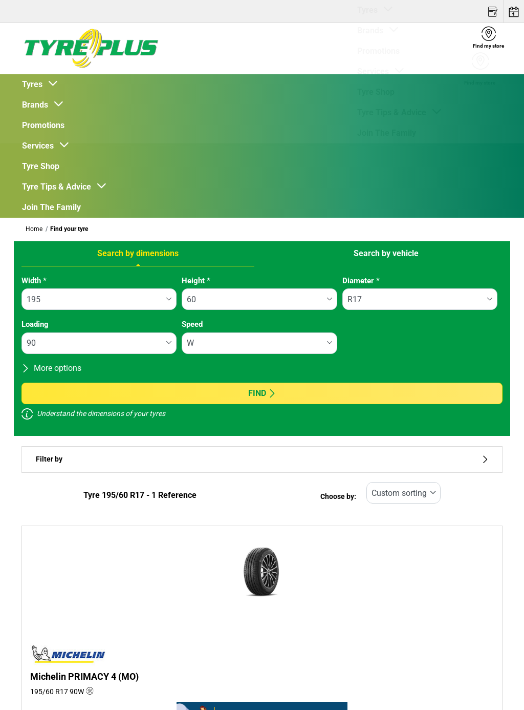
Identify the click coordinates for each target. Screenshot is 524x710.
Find (262, 393)
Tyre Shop (40, 166)
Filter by (262, 459)
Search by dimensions (138, 253)
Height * (196, 280)
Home (34, 229)
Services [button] (40, 146)
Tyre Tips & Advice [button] (58, 187)
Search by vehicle (386, 253)
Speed (192, 324)
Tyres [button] (34, 84)
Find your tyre (69, 229)
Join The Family (51, 207)
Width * (34, 280)
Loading (35, 324)
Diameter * (361, 280)
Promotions (43, 125)
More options (51, 368)
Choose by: (338, 496)
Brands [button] (37, 105)
